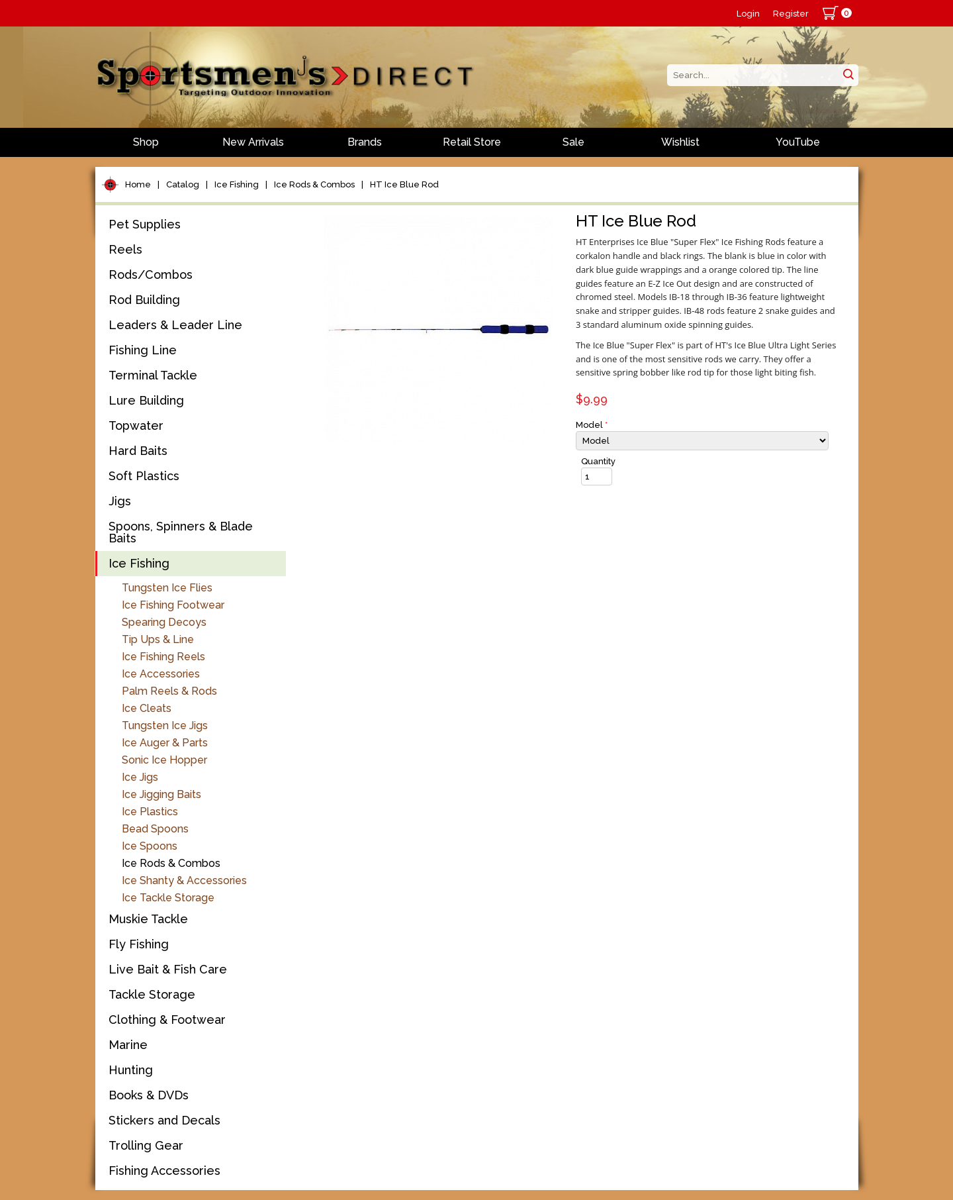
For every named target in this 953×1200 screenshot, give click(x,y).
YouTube (798, 142)
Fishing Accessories (164, 1170)
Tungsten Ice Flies (167, 587)
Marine (128, 1045)
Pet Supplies (145, 224)
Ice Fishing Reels (163, 656)
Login (748, 13)
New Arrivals (253, 142)
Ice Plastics (150, 811)
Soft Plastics (144, 476)
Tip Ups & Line (158, 639)
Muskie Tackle (148, 919)
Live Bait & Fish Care (168, 969)
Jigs (120, 501)
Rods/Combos (151, 274)
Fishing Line (143, 350)
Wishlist (680, 142)
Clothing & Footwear (167, 1019)
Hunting (131, 1070)
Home (138, 184)
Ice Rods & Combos (314, 184)
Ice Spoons (149, 846)
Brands (364, 142)
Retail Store (472, 142)
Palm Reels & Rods (169, 691)
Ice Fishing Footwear (173, 605)
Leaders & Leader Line (175, 325)
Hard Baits (138, 451)
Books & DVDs (149, 1095)
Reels (125, 249)
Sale (573, 142)
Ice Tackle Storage (168, 897)
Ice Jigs (140, 777)
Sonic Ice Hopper (164, 760)
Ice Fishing (236, 184)
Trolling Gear (146, 1145)
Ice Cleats (146, 708)
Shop (146, 142)
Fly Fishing (139, 944)
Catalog (182, 184)
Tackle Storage (152, 994)
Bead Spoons (155, 829)
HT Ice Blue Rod (404, 184)
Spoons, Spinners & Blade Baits (181, 532)
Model (592, 425)
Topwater (136, 425)
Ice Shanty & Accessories (184, 880)
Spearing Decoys (164, 622)
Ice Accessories (161, 674)
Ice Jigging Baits (161, 794)
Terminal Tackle (153, 375)
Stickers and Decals (164, 1120)
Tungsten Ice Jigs (165, 725)
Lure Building (146, 400)
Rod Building (144, 300)
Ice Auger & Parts (165, 742)
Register (791, 13)
